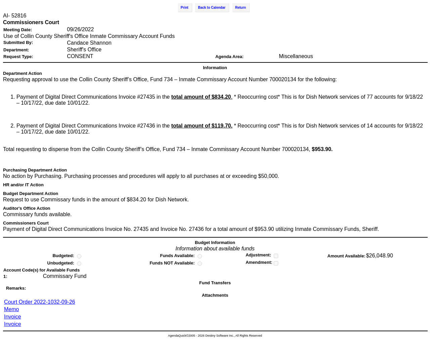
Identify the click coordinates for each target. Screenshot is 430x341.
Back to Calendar (211, 7)
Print (184, 7)
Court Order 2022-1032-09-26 (39, 302)
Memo (11, 309)
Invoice (12, 317)
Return (240, 7)
